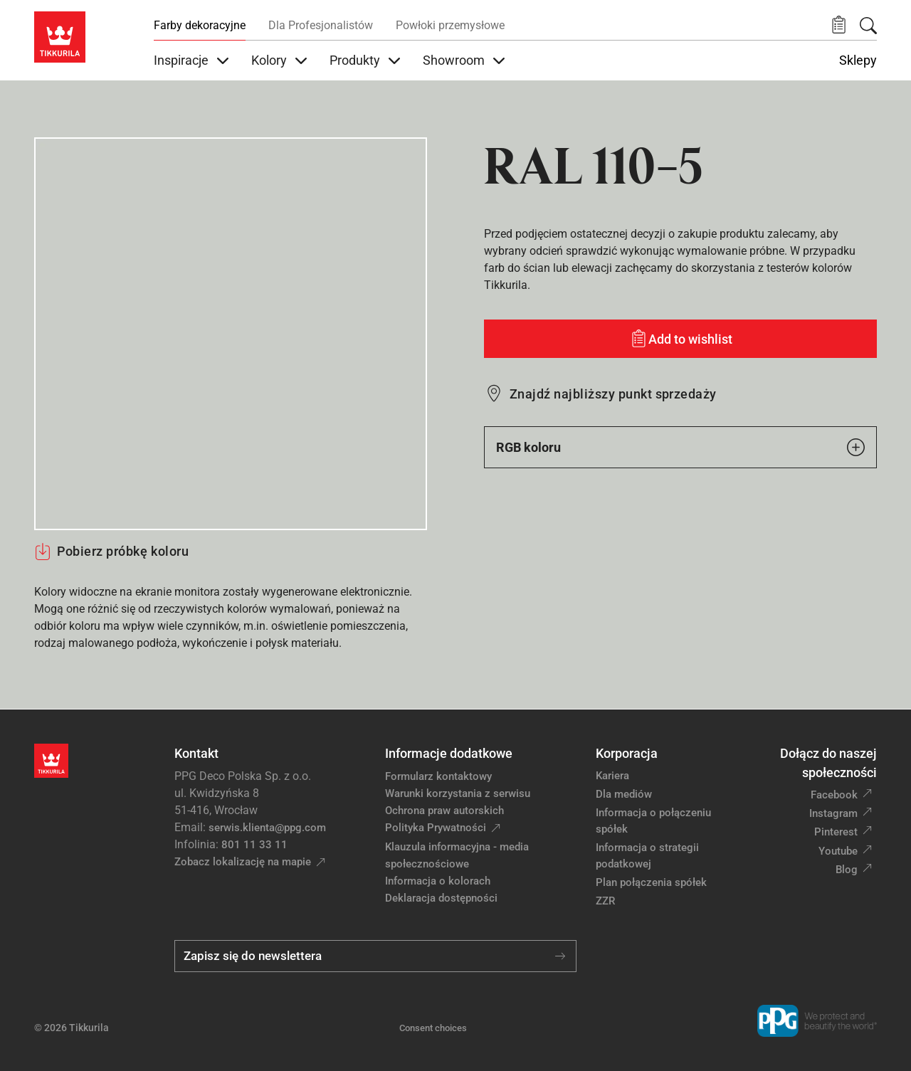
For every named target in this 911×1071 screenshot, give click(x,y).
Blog (847, 869)
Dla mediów (624, 794)
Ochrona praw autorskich (444, 810)
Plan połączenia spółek (651, 882)
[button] (838, 25)
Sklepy (858, 60)
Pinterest (836, 831)
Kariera (612, 775)
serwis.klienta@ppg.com (267, 827)
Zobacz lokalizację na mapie (242, 861)
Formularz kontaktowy (438, 776)
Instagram (833, 813)
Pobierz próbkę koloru (111, 551)
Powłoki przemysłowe (450, 25)
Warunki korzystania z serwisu (457, 793)
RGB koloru (680, 447)
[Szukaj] (868, 25)
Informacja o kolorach (437, 881)
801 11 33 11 (254, 844)
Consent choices (433, 1028)
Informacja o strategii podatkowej (647, 855)
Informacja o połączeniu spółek (653, 820)
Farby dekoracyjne (200, 25)
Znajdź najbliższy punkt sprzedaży (613, 393)
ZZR (605, 901)
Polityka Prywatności (435, 827)
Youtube (838, 851)
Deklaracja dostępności (441, 898)
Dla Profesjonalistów (320, 25)
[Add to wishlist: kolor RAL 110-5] (680, 339)
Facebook (834, 794)
